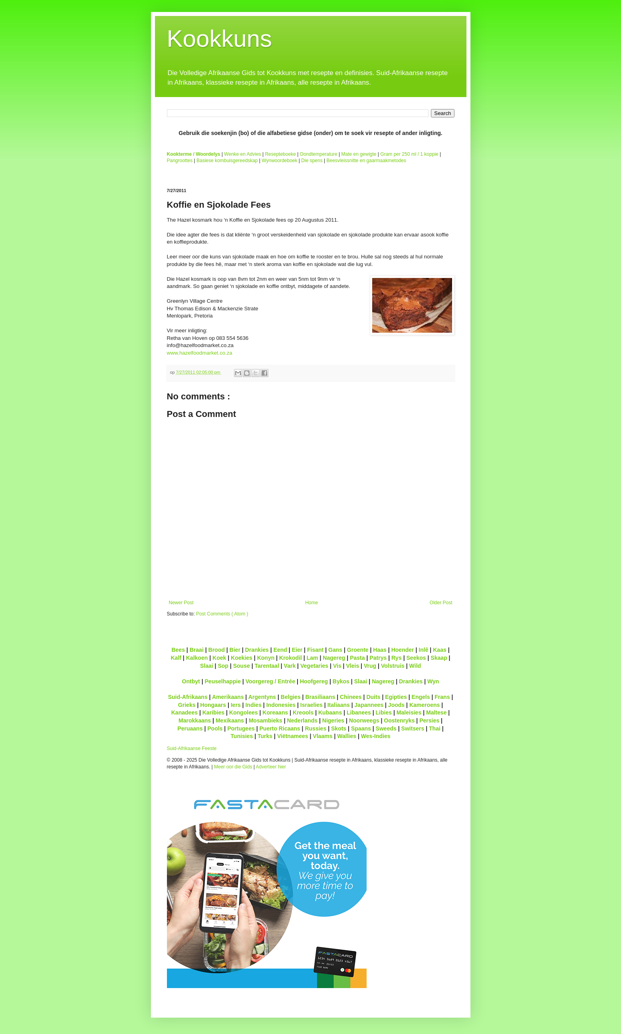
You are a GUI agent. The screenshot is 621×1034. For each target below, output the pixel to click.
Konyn (266, 658)
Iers (236, 705)
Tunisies (241, 736)
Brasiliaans (320, 697)
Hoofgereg (314, 681)
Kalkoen (197, 658)
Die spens (311, 160)
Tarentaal (266, 666)
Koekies (241, 658)
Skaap (439, 658)
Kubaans (330, 712)
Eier (297, 650)
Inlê (423, 650)
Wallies (346, 736)
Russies (315, 728)
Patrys (378, 658)
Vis (337, 666)
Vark (290, 666)
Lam (312, 658)
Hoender (402, 650)
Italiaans (338, 705)
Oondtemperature (318, 154)
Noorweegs (364, 720)
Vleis (352, 666)
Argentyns (262, 697)
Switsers (413, 728)
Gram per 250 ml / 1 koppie (409, 154)
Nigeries (333, 720)
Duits (373, 697)
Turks (265, 736)
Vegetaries (314, 666)
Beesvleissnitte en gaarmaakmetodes (366, 160)
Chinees (351, 697)
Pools (214, 728)
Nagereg (334, 658)
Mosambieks (265, 720)
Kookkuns (219, 38)
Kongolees (243, 712)
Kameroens (424, 705)
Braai (197, 650)
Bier (235, 650)
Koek (219, 658)
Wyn (433, 681)
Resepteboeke (280, 154)
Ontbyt (191, 681)
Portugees (241, 728)
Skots (338, 728)
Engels (421, 697)
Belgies (291, 697)
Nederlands (302, 720)
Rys (396, 658)
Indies (253, 705)
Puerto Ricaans (280, 728)
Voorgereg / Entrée (271, 681)
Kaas (439, 650)
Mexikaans (230, 720)
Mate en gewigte (358, 154)
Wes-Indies (376, 736)
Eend (280, 650)
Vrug (370, 666)
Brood (216, 650)
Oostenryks (399, 720)
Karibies (213, 712)
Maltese (436, 712)
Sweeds (386, 728)
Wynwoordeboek (279, 160)
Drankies (257, 650)
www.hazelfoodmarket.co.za (199, 353)
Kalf (176, 658)
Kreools (303, 712)
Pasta (357, 658)
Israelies (311, 705)
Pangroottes (180, 160)
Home (311, 602)
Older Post (441, 602)
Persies (429, 720)
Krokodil (290, 658)
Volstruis (393, 666)
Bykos (341, 681)
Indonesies (281, 705)
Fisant (315, 650)
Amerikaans (228, 697)
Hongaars (213, 705)
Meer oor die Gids (233, 767)
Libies (384, 712)
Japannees (369, 705)
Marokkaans (195, 720)
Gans (335, 650)
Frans (442, 697)
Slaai (206, 666)
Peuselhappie (222, 681)
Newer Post (181, 602)
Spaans (361, 728)
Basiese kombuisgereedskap (227, 160)
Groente (358, 650)
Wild (415, 666)
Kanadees (184, 712)
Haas (380, 650)
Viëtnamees (292, 736)
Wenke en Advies (242, 154)
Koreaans (275, 712)
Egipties (396, 697)
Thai (434, 728)
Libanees (359, 712)
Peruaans (189, 728)
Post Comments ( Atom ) (222, 614)
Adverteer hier (271, 767)
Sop (223, 666)
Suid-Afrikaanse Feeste (192, 748)
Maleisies (409, 712)
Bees (178, 650)
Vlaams (322, 736)
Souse (241, 666)
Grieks (187, 705)
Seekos (416, 658)
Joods (396, 705)
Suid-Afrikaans (188, 697)
